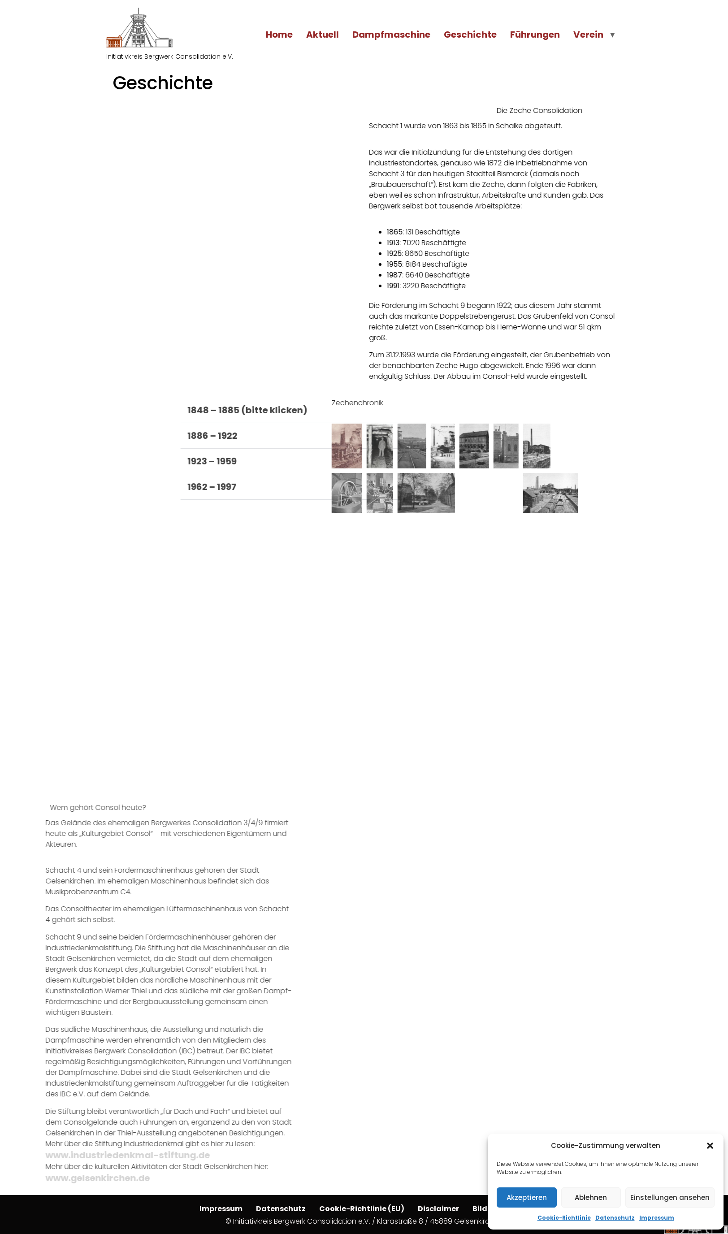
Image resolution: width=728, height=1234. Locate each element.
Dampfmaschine (391, 34)
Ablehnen (591, 1197)
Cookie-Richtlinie (564, 1217)
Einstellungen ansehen (670, 1197)
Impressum (656, 1217)
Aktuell (322, 34)
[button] (710, 1145)
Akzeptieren (527, 1197)
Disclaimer (438, 1209)
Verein (588, 34)
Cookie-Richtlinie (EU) (361, 1209)
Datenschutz (615, 1217)
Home (279, 34)
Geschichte (470, 34)
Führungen (535, 34)
